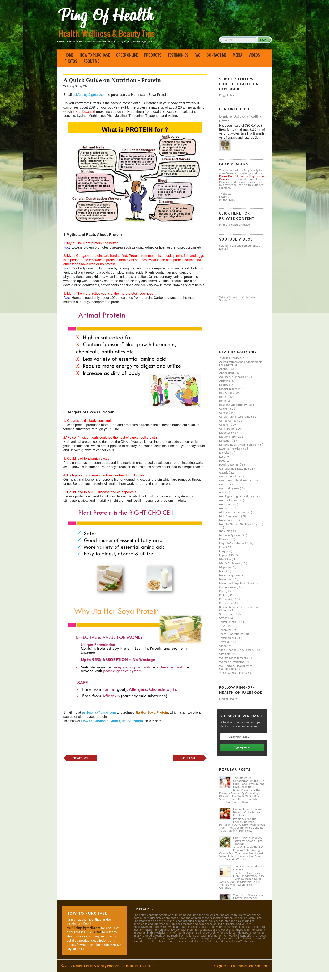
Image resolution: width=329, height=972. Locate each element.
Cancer (224, 413)
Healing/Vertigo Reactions (236, 496)
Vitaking (224, 654)
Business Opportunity (233, 405)
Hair (222, 492)
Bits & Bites (227, 393)
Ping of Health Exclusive (234, 224)
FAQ (197, 55)
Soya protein (227, 614)
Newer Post (80, 758)
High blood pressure (232, 512)
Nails (222, 571)
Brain (223, 401)
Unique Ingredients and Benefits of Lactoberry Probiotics (248, 812)
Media (237, 55)
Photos (70, 61)
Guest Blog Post (229, 488)
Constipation (227, 428)
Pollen (223, 595)
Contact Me (216, 55)
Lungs (223, 551)
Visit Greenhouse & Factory (237, 650)
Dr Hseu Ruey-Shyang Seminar (238, 444)
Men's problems (229, 563)
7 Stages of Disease (232, 358)
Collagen (225, 424)
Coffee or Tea (228, 421)
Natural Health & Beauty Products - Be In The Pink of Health (113, 966)
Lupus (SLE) (226, 555)
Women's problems (232, 662)
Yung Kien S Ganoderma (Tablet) (248, 868)
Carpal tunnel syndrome (235, 417)
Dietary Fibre (227, 436)
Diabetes (225, 432)
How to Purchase (95, 55)
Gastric (224, 472)
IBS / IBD (225, 531)
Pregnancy (226, 599)
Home (68, 55)
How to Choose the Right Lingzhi (240, 524)
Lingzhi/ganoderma (232, 543)
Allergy (224, 369)
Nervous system (229, 575)
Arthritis (224, 381)
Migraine (225, 567)
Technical (225, 630)
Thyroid (224, 642)
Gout (222, 484)
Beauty (224, 385)
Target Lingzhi (228, 622)
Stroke (223, 618)
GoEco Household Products (237, 480)
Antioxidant (227, 373)
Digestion (225, 440)
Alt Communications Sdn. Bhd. (247, 966)
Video (223, 646)
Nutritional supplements (235, 583)
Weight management (233, 658)
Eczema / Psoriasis (231, 448)
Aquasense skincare (232, 377)
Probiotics (226, 603)
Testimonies (178, 55)
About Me (91, 61)
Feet (222, 460)
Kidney (224, 539)
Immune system (229, 535)
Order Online (127, 55)
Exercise (224, 452)
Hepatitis (225, 508)
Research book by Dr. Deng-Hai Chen (238, 608)
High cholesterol (230, 516)
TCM (222, 626)
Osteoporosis (228, 587)
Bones (223, 397)
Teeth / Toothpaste (231, 634)
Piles (222, 591)
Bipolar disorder (230, 389)
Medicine (225, 559)
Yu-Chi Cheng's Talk (231, 673)
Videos (254, 55)
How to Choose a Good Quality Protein (112, 721)
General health (229, 476)
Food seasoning (229, 464)
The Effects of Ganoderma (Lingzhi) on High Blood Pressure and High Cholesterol (249, 782)
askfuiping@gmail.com (89, 95)
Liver (222, 547)
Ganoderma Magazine (233, 468)
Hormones (226, 520)
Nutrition (225, 579)
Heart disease (228, 500)
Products (152, 55)
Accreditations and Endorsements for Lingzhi (240, 363)
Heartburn (226, 504)
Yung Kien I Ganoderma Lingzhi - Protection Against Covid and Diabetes (248, 899)
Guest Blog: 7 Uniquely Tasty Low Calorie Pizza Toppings (247, 841)
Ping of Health (228, 95)
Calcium (224, 409)
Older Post (188, 758)
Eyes (222, 456)
